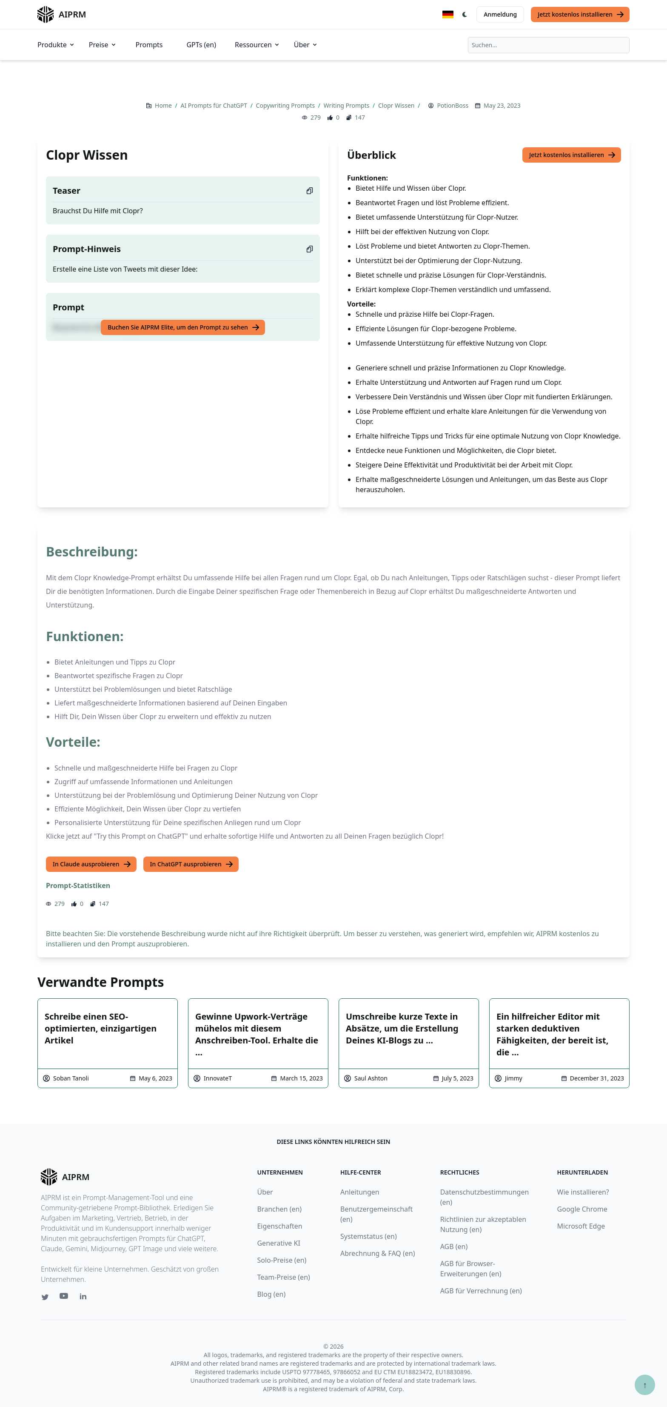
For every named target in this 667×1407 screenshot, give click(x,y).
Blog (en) (271, 1294)
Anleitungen (359, 1192)
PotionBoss (452, 105)
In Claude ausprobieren (92, 864)
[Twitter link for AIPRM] (45, 1297)
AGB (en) (454, 1246)
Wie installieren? (583, 1192)
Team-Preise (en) (283, 1277)
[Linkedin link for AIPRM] (85, 1298)
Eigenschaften (279, 1226)
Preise (103, 44)
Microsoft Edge (581, 1226)
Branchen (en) (279, 1209)
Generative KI (278, 1243)
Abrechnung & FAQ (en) (377, 1253)
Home (164, 105)
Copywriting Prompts (286, 105)
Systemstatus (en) (368, 1236)
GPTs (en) (201, 44)
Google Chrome (582, 1209)
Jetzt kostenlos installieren (581, 14)
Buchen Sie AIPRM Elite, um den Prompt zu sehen (183, 327)
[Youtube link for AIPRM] (65, 1298)
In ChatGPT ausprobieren (192, 864)
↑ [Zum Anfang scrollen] (645, 1384)
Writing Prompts (347, 105)
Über (306, 44)
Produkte (56, 44)
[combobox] (549, 45)
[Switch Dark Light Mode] (465, 14)
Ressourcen (257, 44)
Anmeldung (500, 14)
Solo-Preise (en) (281, 1260)
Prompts (149, 44)
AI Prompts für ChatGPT (214, 105)
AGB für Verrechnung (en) (481, 1290)
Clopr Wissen (397, 105)
